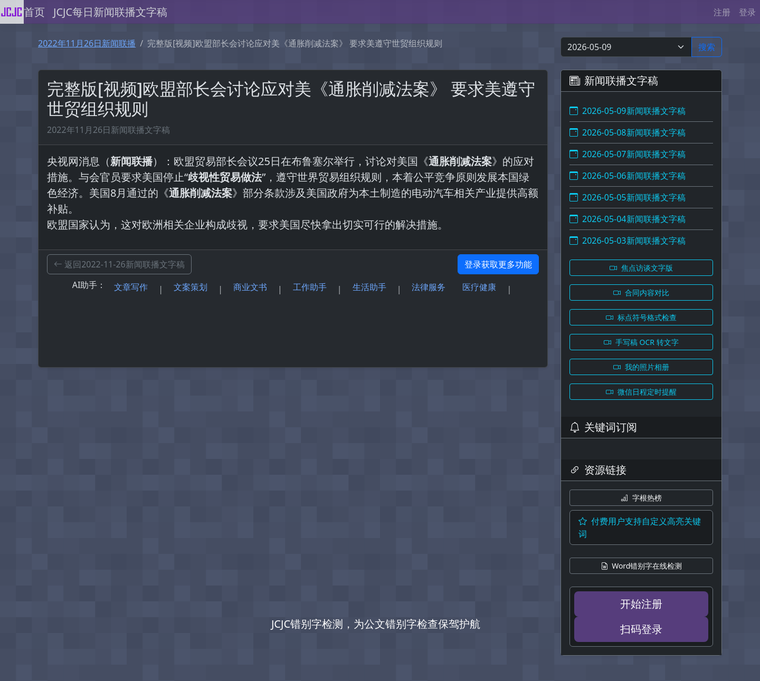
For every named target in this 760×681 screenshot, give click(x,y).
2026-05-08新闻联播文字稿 (627, 132)
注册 (722, 12)
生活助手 (369, 287)
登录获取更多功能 (498, 264)
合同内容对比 (641, 292)
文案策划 (190, 287)
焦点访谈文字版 (641, 268)
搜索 (706, 47)
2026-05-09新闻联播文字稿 (627, 111)
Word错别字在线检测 (641, 566)
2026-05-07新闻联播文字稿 (627, 154)
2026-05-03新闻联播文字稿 (627, 240)
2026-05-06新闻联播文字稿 (627, 175)
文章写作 (131, 287)
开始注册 (641, 604)
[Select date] (626, 47)
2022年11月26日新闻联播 (87, 43)
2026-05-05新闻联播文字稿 (627, 197)
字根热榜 (641, 498)
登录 (747, 12)
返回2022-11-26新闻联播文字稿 (119, 264)
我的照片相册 (641, 367)
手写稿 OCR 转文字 (641, 342)
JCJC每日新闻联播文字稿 (110, 12)
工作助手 (310, 287)
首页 (34, 12)
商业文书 (250, 287)
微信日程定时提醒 (641, 392)
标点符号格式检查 (641, 317)
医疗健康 (479, 287)
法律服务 (428, 287)
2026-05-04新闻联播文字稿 (627, 219)
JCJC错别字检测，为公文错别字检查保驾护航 (375, 624)
